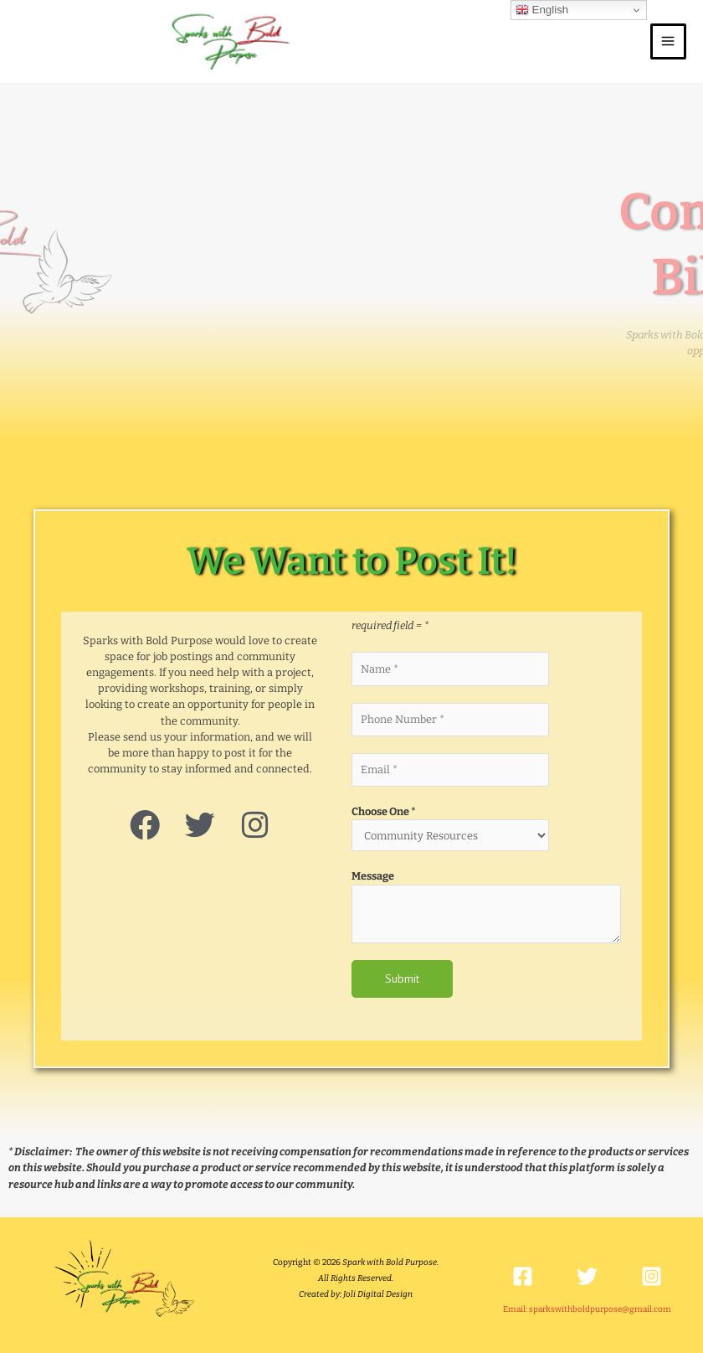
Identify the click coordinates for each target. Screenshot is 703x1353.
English (542, 10)
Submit (402, 976)
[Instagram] (651, 1274)
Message (373, 874)
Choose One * (384, 809)
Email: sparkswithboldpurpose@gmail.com (587, 1308)
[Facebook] (522, 1274)
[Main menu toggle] (668, 41)
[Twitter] (587, 1274)
